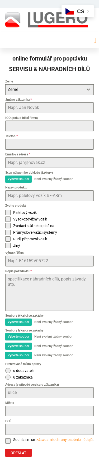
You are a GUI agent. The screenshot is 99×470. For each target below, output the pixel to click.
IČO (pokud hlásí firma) (21, 118)
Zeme (9, 81)
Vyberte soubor (18, 179)
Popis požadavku (18, 271)
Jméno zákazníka (18, 100)
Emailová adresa (17, 154)
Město (9, 403)
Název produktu (16, 187)
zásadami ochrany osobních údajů (64, 439)
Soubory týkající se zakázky (24, 315)
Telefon (11, 136)
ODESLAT (18, 453)
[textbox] (44, 90)
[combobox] (49, 89)
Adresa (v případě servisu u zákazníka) (32, 384)
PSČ (8, 421)
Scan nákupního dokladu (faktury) (29, 172)
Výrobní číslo (14, 253)
